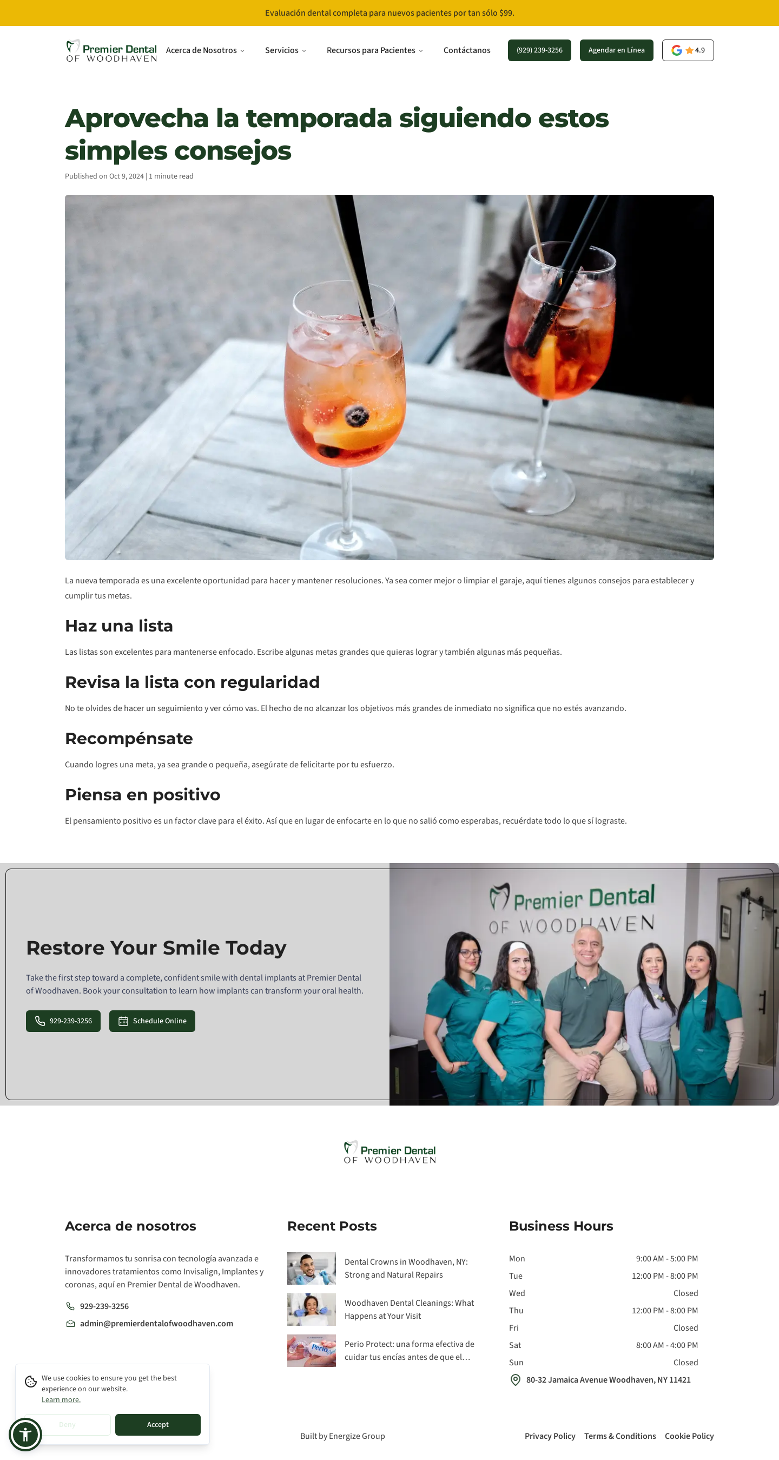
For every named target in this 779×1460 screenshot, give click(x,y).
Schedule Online (152, 1021)
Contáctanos (467, 50)
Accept (158, 1424)
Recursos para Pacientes (375, 50)
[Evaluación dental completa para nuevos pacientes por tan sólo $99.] (389, 13)
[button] (25, 1434)
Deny (67, 1424)
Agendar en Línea (617, 50)
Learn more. (61, 1400)
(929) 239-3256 (540, 50)
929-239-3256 (63, 1021)
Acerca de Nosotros (206, 50)
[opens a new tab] (688, 50)
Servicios (286, 50)
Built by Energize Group (342, 1436)
